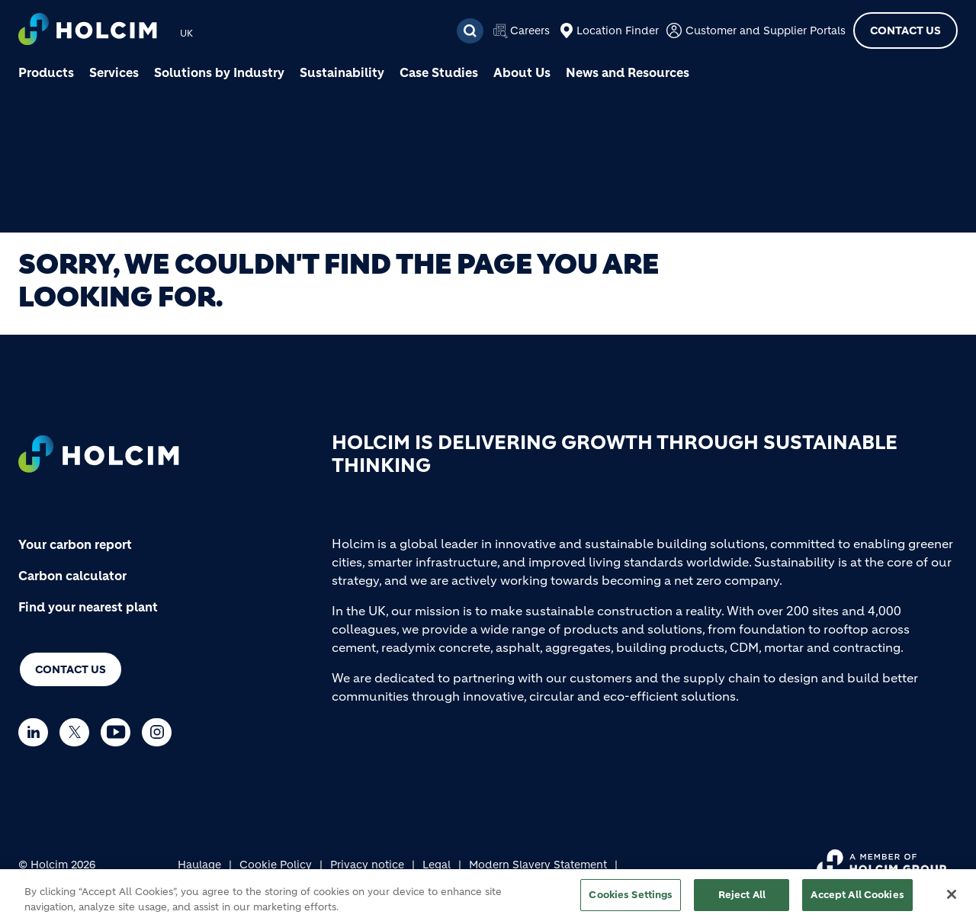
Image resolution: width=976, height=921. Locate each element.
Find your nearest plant (88, 607)
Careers (530, 30)
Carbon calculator (72, 575)
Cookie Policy (275, 864)
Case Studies (439, 72)
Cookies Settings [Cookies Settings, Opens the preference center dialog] (631, 900)
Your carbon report (75, 544)
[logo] (87, 30)
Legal (436, 864)
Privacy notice (367, 864)
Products (46, 72)
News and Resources (627, 72)
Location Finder (617, 30)
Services (114, 72)
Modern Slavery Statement (538, 864)
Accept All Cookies (857, 900)
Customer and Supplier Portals (765, 30)
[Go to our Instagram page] (160, 732)
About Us (522, 72)
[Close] (951, 899)
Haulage (199, 864)
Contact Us (905, 30)
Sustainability (342, 72)
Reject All (742, 900)
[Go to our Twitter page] (78, 732)
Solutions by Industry (219, 72)
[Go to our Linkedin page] (37, 732)
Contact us (70, 669)
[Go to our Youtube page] (119, 732)
